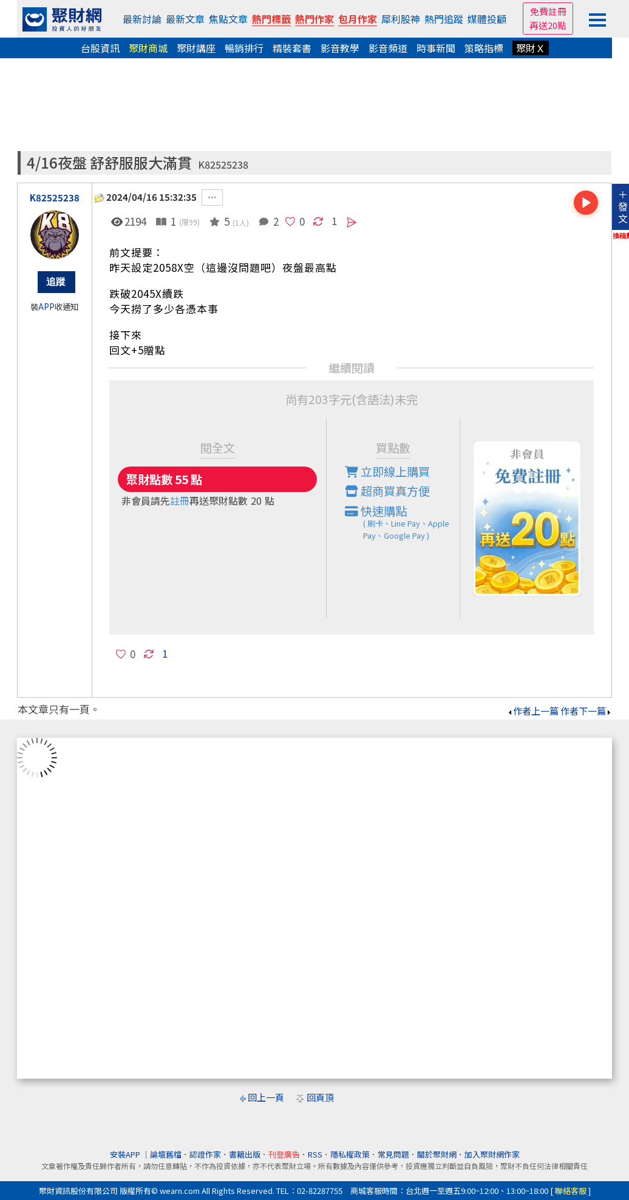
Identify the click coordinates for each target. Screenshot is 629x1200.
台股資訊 (100, 48)
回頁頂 (320, 1097)
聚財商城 (148, 48)
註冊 (179, 500)
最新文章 (185, 19)
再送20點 (547, 25)
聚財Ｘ (530, 48)
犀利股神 (400, 19)
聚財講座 (196, 48)
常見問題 (393, 1154)
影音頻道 (388, 48)
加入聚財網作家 (492, 1154)
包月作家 (357, 19)
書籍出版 (244, 1154)
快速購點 (402, 522)
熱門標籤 (271, 19)
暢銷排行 (244, 48)
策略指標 (483, 48)
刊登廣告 (284, 1154)
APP (46, 306)
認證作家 (205, 1154)
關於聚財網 (437, 1154)
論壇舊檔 (166, 1154)
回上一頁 (266, 1097)
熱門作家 (314, 19)
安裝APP (126, 1154)
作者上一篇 (533, 710)
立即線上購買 (387, 471)
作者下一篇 (586, 710)
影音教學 (340, 48)
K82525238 (223, 164)
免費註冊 (548, 11)
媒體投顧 (486, 19)
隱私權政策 (350, 1154)
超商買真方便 (387, 490)
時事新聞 (435, 48)
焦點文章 (228, 19)
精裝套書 (292, 48)
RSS (315, 1154)
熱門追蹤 (443, 19)
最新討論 (142, 19)
